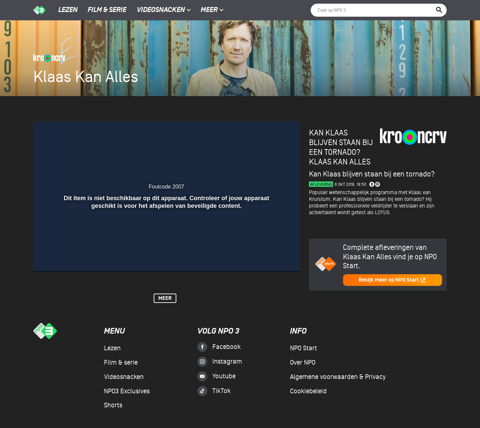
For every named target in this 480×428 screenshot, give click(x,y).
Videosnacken (161, 10)
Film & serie (107, 10)
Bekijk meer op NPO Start (392, 280)
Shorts (113, 405)
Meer (212, 10)
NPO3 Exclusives (127, 391)
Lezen (68, 10)
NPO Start (303, 348)
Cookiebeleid (308, 391)
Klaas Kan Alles (339, 161)
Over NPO (302, 362)
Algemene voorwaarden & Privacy (338, 377)
